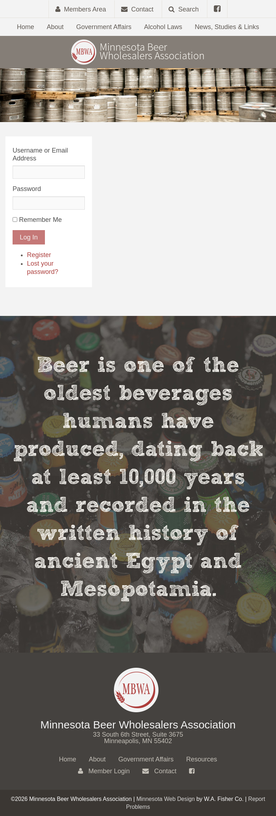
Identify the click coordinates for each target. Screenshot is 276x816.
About (55, 27)
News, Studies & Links (227, 27)
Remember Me (40, 219)
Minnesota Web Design (165, 799)
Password (27, 188)
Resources (201, 759)
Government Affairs (104, 27)
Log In (29, 237)
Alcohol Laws (163, 27)
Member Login (104, 771)
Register (39, 254)
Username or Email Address (40, 154)
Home (25, 27)
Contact (159, 771)
